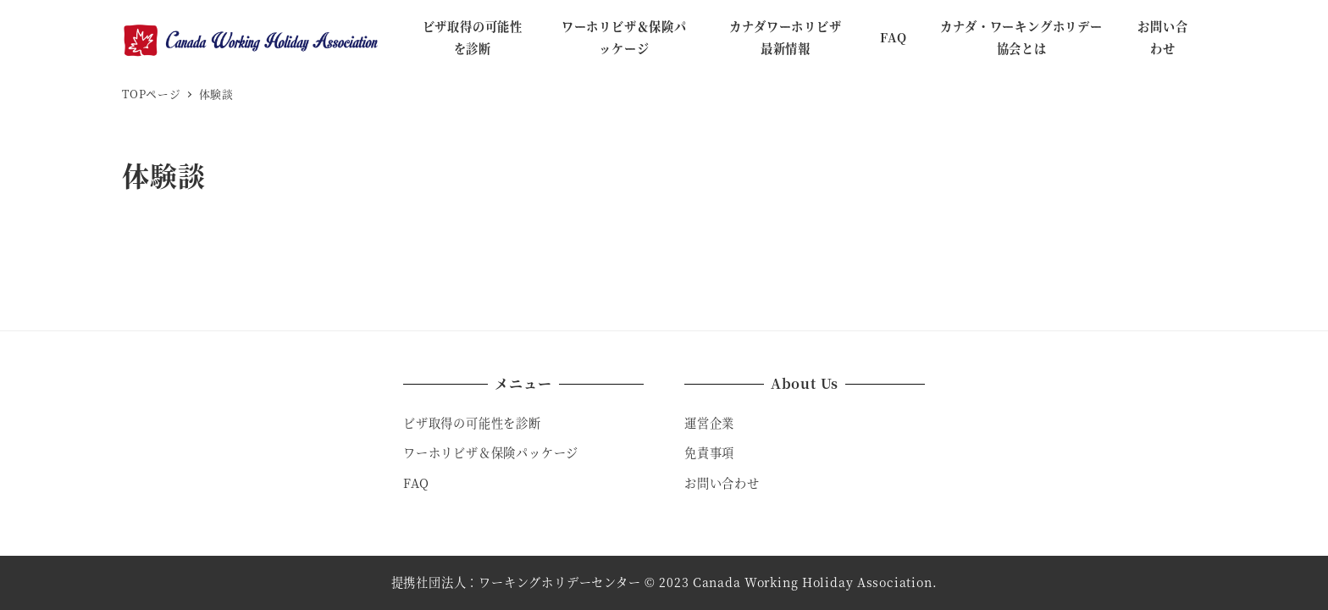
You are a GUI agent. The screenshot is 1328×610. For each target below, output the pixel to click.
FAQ (416, 482)
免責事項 (709, 452)
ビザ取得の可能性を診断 (472, 422)
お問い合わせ (722, 482)
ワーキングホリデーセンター (559, 582)
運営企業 (709, 422)
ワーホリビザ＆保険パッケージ (490, 452)
